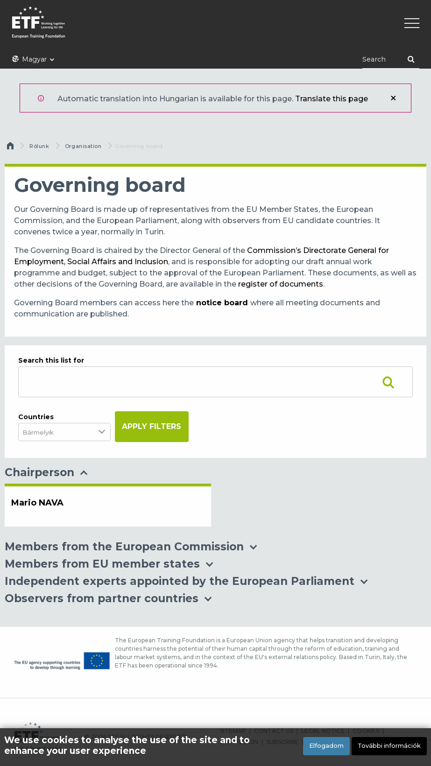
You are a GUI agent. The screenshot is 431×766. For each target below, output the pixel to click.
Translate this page (331, 98)
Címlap (11, 148)
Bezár (393, 98)
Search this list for (51, 360)
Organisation (83, 146)
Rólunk (39, 146)
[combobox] (43, 432)
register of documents (280, 284)
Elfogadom (326, 745)
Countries (36, 417)
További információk (389, 745)
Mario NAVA (37, 503)
